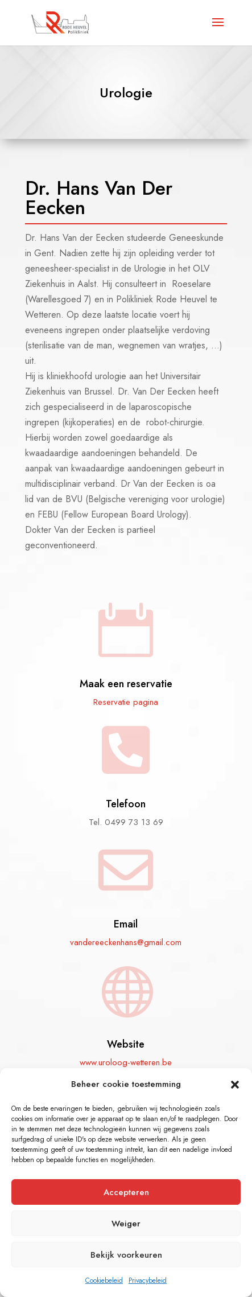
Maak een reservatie (126, 683)
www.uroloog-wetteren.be (126, 1062)
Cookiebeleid (104, 1280)
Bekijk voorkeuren (126, 1255)
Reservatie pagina (125, 702)
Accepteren (126, 1192)
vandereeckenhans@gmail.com (125, 942)
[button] (235, 1084)
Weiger (126, 1223)
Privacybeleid (148, 1280)
